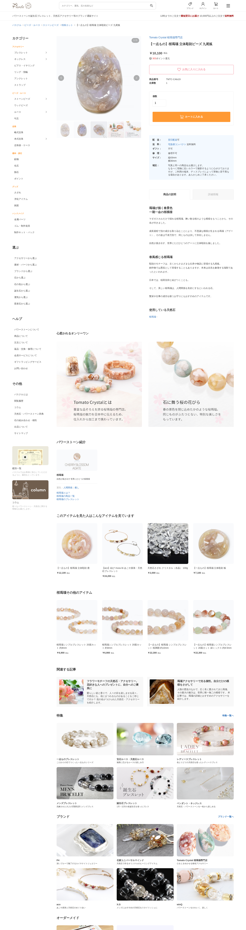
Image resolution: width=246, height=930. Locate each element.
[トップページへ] (21, 8)
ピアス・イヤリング (24, 65)
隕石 (16, 172)
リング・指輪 (21, 72)
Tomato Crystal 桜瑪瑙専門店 (166, 37)
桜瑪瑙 (152, 316)
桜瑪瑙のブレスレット (68, 499)
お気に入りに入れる (191, 70)
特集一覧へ (228, 715)
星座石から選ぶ (22, 303)
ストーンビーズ (22, 99)
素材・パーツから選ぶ (25, 264)
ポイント (18, 178)
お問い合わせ (21, 368)
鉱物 (16, 159)
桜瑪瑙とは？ (63, 492)
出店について (21, 426)
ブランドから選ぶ (23, 271)
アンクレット (21, 78)
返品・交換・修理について (27, 349)
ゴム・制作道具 (22, 226)
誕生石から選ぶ (22, 290)
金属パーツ (20, 219)
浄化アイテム (21, 199)
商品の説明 (169, 194)
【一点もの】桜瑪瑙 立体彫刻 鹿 (78, 568)
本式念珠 (18, 139)
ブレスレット (21, 52)
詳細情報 (213, 194)
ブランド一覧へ (226, 816)
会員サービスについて (25, 355)
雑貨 (16, 205)
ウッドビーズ (21, 105)
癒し (77, 487)
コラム (17, 407)
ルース (17, 112)
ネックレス (20, 59)
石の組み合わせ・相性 (25, 420)
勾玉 (16, 118)
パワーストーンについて (26, 329)
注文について (21, 342)
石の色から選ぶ (22, 284)
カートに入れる (191, 117)
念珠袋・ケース (22, 145)
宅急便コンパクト (177, 144)
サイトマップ (21, 433)
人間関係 (67, 487)
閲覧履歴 (18, 401)
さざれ (17, 192)
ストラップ (20, 85)
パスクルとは (21, 394)
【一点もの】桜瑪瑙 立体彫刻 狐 (215, 568)
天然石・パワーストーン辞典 (29, 414)
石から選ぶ (20, 277)
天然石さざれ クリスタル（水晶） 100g (173, 568)
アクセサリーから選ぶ (25, 258)
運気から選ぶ (21, 297)
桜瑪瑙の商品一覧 (66, 496)
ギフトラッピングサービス (27, 362)
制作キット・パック (24, 232)
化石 (16, 165)
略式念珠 (18, 132)
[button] (61, 78)
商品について (21, 336)
